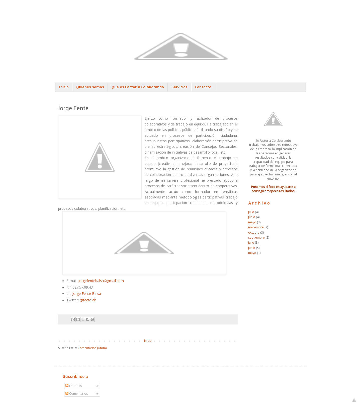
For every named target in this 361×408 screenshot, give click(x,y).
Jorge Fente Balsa (86, 293)
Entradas (73, 386)
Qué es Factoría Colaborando (138, 87)
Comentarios (76, 393)
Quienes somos (90, 87)
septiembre (256, 237)
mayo (252, 222)
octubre (253, 232)
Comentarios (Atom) (92, 348)
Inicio (64, 87)
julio (251, 212)
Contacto (203, 87)
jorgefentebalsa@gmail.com (101, 280)
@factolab (88, 300)
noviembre (256, 227)
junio (251, 217)
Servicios (179, 87)
